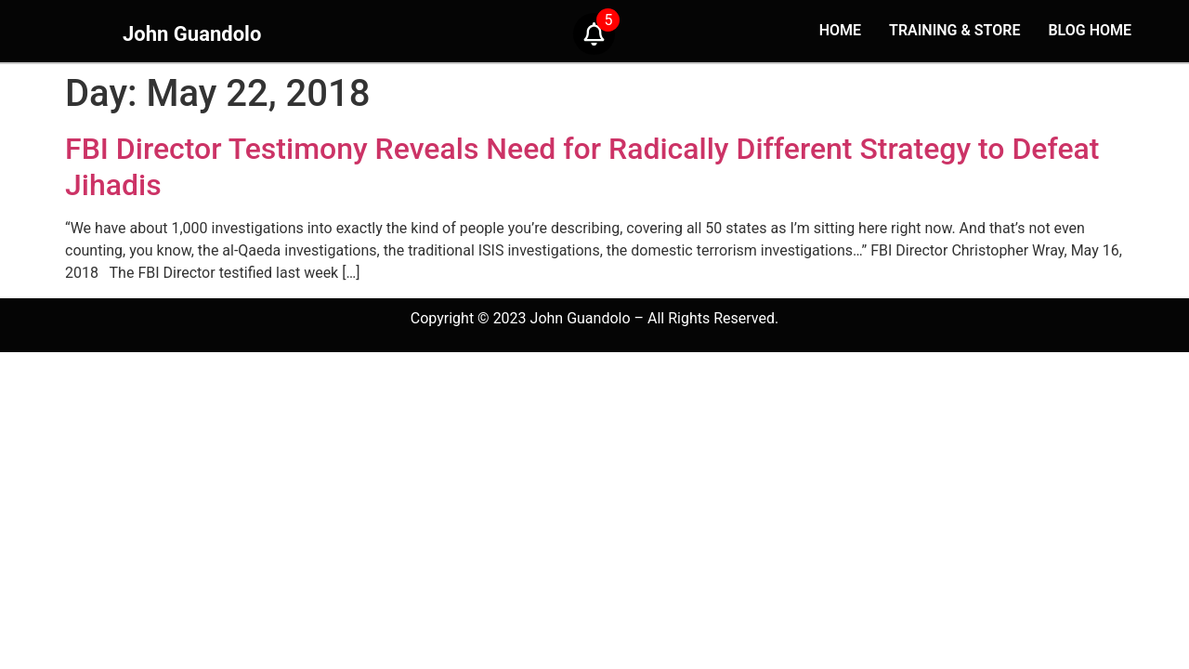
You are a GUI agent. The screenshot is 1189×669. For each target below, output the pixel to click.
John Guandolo (192, 34)
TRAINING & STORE (954, 30)
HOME (840, 30)
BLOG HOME (1089, 30)
